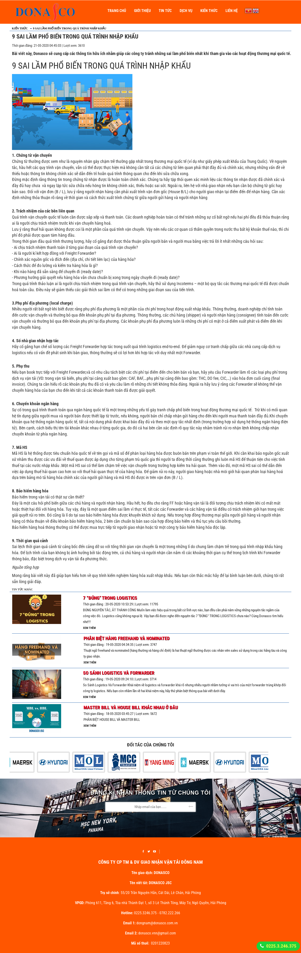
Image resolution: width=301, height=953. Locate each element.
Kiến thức (209, 10)
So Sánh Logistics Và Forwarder (118, 673)
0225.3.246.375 (281, 946)
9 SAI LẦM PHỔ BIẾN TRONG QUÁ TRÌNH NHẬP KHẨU (69, 28)
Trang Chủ (116, 10)
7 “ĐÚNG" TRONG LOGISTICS (110, 598)
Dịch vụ (186, 10)
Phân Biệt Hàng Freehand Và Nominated (126, 638)
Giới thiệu (142, 10)
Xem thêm (89, 628)
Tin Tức (165, 10)
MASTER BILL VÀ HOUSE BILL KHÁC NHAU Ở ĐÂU (130, 707)
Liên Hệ (232, 10)
